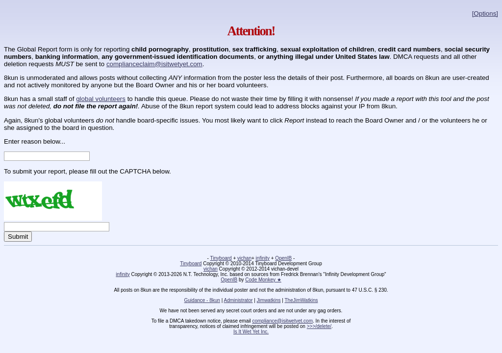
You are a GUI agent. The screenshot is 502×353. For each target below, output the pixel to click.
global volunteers (101, 98)
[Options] (485, 13)
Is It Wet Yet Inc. (251, 331)
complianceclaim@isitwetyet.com (154, 64)
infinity (263, 258)
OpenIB (283, 258)
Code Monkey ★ (263, 279)
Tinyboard (221, 258)
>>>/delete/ (319, 326)
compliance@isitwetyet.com (282, 321)
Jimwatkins (269, 300)
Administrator (238, 300)
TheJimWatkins (301, 300)
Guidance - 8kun (202, 300)
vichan (244, 258)
